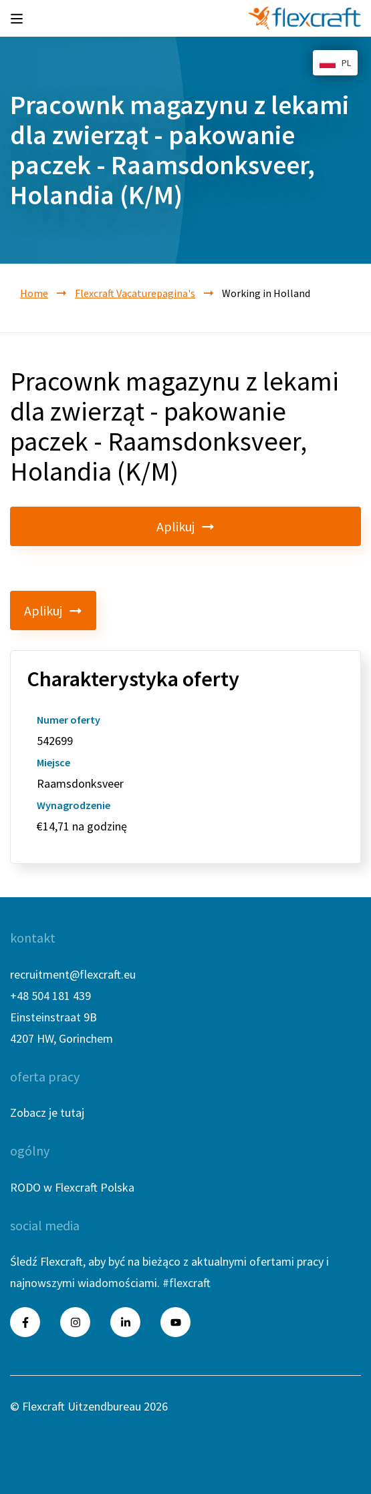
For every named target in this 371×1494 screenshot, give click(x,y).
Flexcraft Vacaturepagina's (135, 293)
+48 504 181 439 (50, 995)
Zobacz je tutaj (47, 1112)
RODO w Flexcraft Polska (72, 1187)
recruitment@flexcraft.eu (73, 974)
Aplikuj (185, 526)
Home (34, 293)
